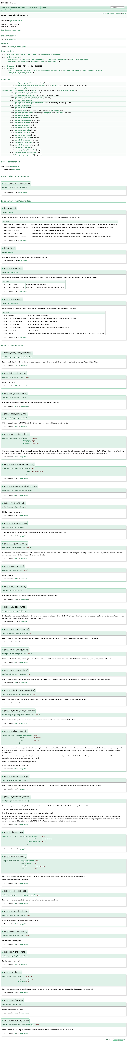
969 (15, 662)
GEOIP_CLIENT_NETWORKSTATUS (51, 54)
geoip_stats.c (14, 21)
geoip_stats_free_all (21, 108)
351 (15, 478)
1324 (15, 579)
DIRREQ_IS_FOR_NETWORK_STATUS (19, 71)
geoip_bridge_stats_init (22, 140)
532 (15, 992)
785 (15, 769)
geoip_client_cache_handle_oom (25, 95)
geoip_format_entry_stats (23, 137)
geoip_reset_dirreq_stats (22, 117)
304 (15, 849)
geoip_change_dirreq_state (23, 112)
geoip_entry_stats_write (22, 130)
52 (14, 260)
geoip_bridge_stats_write (23, 145)
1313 (15, 703)
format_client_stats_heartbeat (24, 155)
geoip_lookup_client (21, 90)
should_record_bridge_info (23, 83)
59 (14, 240)
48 (14, 192)
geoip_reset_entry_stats (22, 135)
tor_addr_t (55, 85)
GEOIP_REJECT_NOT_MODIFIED (18, 61)
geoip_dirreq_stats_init (22, 115)
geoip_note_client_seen (22, 85)
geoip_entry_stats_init (22, 127)
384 (15, 495)
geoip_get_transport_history (24, 100)
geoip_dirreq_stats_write (22, 122)
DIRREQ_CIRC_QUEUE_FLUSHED (92, 71)
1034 (15, 558)
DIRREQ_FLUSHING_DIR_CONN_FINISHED (47, 71)
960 (15, 536)
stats (8, 10)
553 (15, 456)
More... (21, 21)
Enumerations (118, 13)
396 (15, 903)
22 (14, 291)
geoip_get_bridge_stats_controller (25, 152)
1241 (15, 426)
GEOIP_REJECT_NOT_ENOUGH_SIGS (33, 59)
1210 (15, 365)
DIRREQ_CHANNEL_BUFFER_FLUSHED (20, 73)
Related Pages (15, 7)
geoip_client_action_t (13, 54)
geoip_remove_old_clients (23, 88)
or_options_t (40, 83)
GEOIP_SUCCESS (13, 59)
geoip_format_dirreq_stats (23, 120)
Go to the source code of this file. (11, 30)
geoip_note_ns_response (23, 98)
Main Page (5, 7)
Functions (124, 13)
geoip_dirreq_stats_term (22, 125)
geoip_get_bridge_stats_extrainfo (25, 150)
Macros (112, 13)
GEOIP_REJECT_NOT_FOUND (79, 59)
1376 (15, 621)
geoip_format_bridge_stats (23, 142)
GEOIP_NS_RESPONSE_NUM (16, 47)
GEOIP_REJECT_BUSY (37, 61)
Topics (24, 7)
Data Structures (34, 7)
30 (14, 337)
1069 (15, 386)
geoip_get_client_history (22, 103)
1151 (15, 642)
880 (15, 789)
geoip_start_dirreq (20, 110)
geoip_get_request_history (23, 105)
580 (15, 824)
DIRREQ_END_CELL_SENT (71, 71)
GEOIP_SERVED (52, 61)
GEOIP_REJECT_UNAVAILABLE (57, 59)
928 (15, 944)
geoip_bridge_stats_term (23, 147)
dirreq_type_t (11, 66)
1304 (15, 723)
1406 (15, 1013)
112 (15, 1033)
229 (15, 883)
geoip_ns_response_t (13, 57)
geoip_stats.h (16, 169)
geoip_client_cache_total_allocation (26, 93)
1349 (15, 682)
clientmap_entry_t (12, 39)
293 (15, 924)
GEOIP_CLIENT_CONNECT (29, 54)
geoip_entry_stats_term (22, 132)
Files (44, 7)
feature (3, 10)
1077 (15, 406)
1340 (15, 599)
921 (15, 515)
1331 (15, 964)
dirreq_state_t (11, 68)
